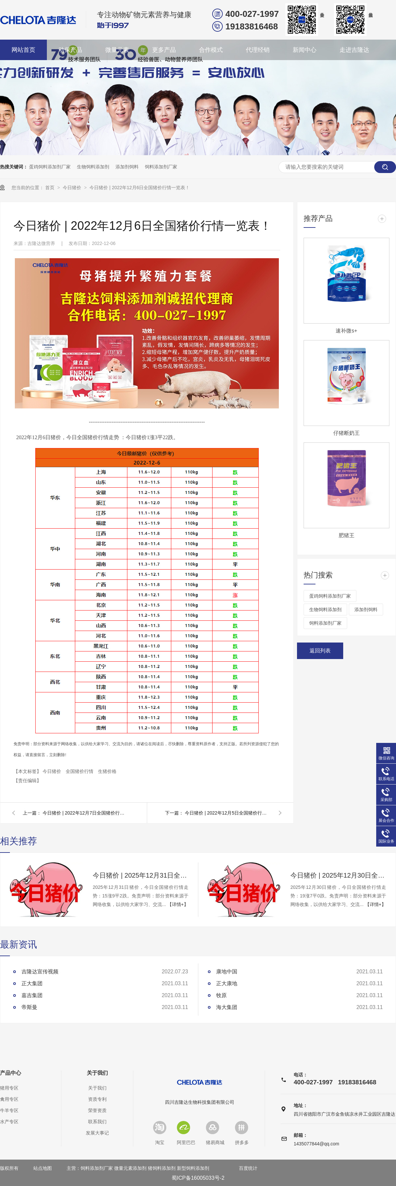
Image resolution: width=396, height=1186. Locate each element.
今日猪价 (72, 187)
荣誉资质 (97, 1110)
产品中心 (10, 1073)
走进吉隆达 (354, 50)
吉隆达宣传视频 (39, 971)
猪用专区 (9, 1088)
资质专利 (97, 1099)
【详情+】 (177, 904)
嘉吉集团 (32, 995)
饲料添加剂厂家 (161, 166)
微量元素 (117, 50)
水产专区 (9, 1121)
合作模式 (211, 50)
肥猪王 (346, 535)
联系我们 (97, 1121)
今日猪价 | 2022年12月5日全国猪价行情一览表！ (228, 813)
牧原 (221, 995)
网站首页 (23, 50)
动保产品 (70, 50)
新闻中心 (304, 50)
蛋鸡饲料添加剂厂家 (50, 166)
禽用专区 (9, 1099)
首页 (50, 187)
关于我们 (97, 1073)
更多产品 (164, 50)
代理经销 (258, 50)
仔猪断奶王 (346, 433)
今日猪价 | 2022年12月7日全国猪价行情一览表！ (85, 813)
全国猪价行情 (80, 771)
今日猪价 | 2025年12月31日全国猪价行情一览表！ (140, 875)
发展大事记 (97, 1132)
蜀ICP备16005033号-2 (198, 1178)
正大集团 (32, 983)
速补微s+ (346, 330)
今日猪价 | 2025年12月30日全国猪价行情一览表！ (338, 875)
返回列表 (320, 650)
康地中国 (226, 971)
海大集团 (226, 1007)
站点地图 (42, 1168)
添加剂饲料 (127, 166)
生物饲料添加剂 (93, 166)
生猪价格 (107, 771)
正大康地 (226, 983)
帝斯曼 (29, 1007)
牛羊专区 (9, 1110)
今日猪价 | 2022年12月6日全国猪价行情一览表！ (139, 187)
